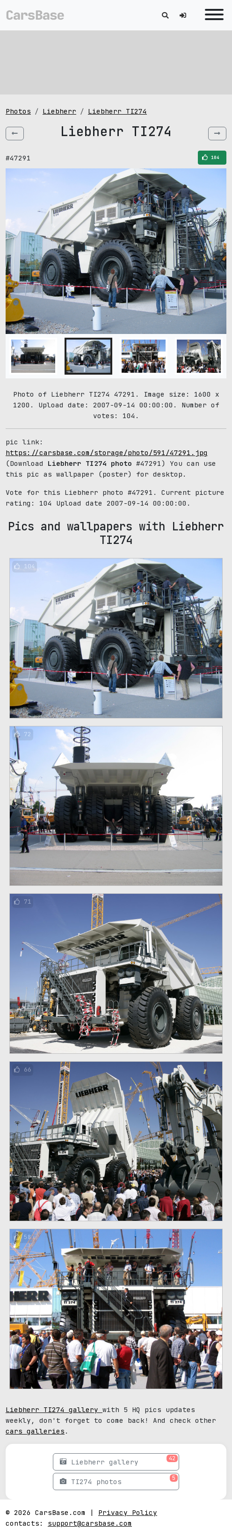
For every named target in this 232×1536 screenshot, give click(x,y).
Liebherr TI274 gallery (54, 1409)
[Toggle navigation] (211, 15)
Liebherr (59, 111)
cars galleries (35, 1431)
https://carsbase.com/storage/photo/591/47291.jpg (107, 452)
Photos (18, 111)
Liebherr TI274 (117, 111)
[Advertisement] (116, 60)
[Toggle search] (165, 15)
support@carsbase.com (90, 1523)
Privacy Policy (127, 1512)
